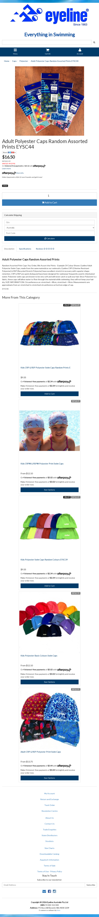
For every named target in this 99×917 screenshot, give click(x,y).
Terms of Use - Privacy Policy (49, 871)
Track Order (49, 805)
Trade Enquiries (49, 829)
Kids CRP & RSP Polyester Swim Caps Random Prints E (45, 367)
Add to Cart (49, 202)
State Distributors (49, 835)
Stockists (49, 841)
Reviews (45, 249)
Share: (9, 152)
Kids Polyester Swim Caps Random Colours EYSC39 (44, 559)
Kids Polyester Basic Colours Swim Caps (39, 655)
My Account (49, 793)
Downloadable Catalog (49, 854)
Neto (58, 910)
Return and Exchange (49, 799)
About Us (49, 818)
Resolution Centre (50, 811)
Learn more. (6, 168)
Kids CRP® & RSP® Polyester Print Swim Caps (42, 463)
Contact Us (50, 824)
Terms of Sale (49, 865)
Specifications (25, 249)
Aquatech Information (49, 860)
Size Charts (49, 848)
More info (12, 173)
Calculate (49, 238)
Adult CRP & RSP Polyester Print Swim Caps (41, 751)
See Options (49, 490)
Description (9, 249)
